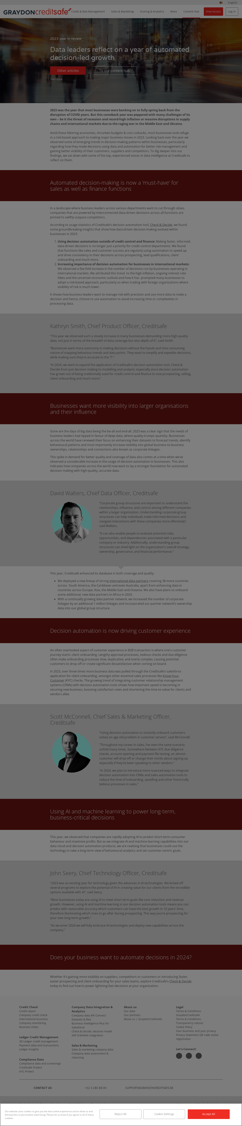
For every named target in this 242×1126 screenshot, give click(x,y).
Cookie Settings (164, 1114)
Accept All (208, 1114)
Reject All (120, 1114)
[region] (121, 1114)
